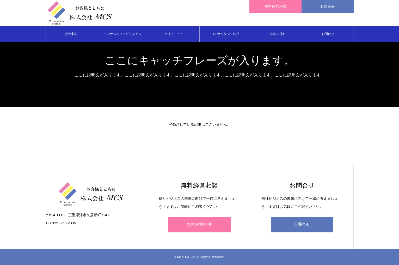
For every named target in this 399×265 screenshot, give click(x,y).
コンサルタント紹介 (225, 34)
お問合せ (328, 34)
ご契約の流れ (276, 34)
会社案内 (71, 34)
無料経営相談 (199, 224)
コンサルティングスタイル (122, 34)
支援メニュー (173, 34)
